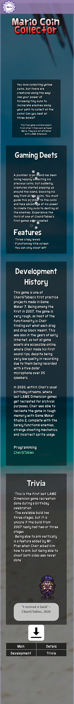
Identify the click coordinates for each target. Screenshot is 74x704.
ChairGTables (24, 452)
